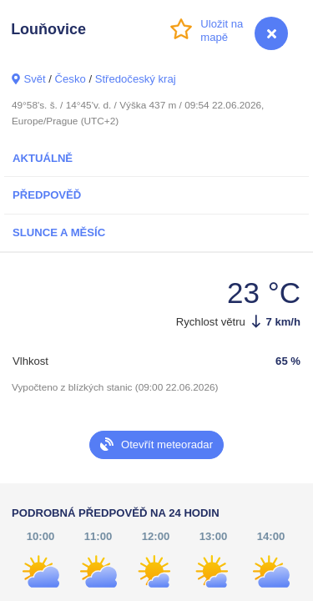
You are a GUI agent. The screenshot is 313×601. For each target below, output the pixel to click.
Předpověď (47, 195)
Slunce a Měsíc (59, 232)
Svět (34, 79)
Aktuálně (43, 158)
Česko (70, 79)
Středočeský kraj (135, 79)
